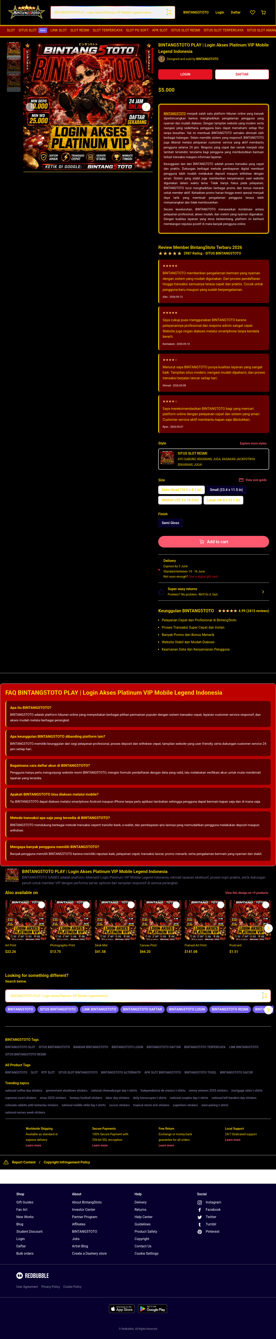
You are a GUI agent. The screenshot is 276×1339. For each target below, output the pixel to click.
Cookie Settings (147, 1254)
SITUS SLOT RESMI (185, 30)
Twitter (206, 1217)
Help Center (144, 1217)
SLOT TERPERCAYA (108, 30)
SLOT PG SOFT (137, 30)
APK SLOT (160, 30)
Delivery (141, 1202)
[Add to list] (41, 904)
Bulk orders (25, 1253)
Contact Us (143, 1246)
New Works (25, 1217)
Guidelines (142, 1224)
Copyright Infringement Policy (67, 1162)
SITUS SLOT (32, 30)
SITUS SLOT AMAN (261, 30)
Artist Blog (80, 1246)
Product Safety (146, 1231)
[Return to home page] (26, 12)
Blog (19, 1224)
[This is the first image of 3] (30, 107)
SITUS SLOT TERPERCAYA (223, 30)
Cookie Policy (72, 1286)
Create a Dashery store (89, 1253)
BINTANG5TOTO (175, 113)
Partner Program (84, 1217)
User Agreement (27, 1286)
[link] (20, 1009)
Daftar (21, 1246)
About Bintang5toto (87, 1202)
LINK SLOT (59, 30)
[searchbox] (138, 996)
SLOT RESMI (79, 30)
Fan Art (22, 1210)
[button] (14, 49)
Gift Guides (24, 1202)
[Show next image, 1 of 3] (146, 107)
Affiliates (79, 1224)
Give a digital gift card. (203, 576)
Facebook (209, 1210)
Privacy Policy (50, 1286)
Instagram (209, 1202)
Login (20, 1239)
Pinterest (208, 1231)
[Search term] (168, 12)
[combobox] (113, 12)
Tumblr (206, 1224)
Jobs (76, 1239)
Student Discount (29, 1231)
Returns (140, 1210)
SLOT (11, 30)
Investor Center (83, 1210)
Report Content (23, 1162)
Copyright (142, 1239)
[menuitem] (11, 30)
